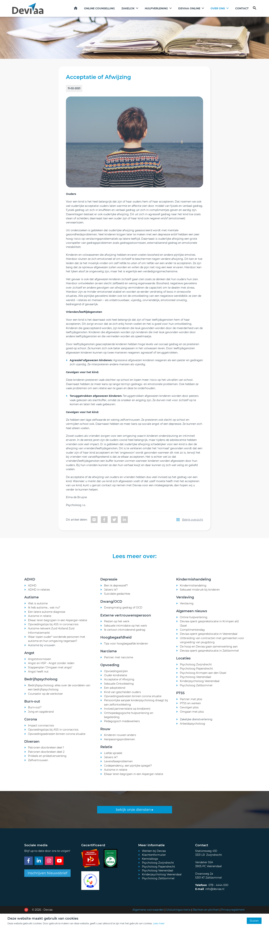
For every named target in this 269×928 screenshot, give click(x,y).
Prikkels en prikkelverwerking (47, 761)
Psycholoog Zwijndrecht (158, 862)
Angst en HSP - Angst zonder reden (51, 668)
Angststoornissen (39, 664)
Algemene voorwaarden (148, 909)
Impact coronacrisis (41, 730)
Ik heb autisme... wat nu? (44, 612)
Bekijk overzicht (192, 519)
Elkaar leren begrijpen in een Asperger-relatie (57, 625)
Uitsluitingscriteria (178, 909)
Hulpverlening (156, 8)
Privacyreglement (233, 909)
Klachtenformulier (154, 855)
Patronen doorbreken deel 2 (46, 757)
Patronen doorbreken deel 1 (46, 752)
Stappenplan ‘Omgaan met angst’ (50, 672)
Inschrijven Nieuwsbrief (47, 873)
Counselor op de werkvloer (45, 698)
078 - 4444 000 (218, 885)
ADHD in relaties (39, 595)
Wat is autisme (38, 608)
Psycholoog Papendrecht (158, 866)
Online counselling (99, 8)
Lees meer (159, 923)
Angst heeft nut (38, 676)
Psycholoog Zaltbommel (158, 878)
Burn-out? (34, 712)
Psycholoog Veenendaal (157, 870)
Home (76, 8)
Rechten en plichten (206, 909)
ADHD (32, 590)
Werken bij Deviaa (154, 851)
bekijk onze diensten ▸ (134, 810)
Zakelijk (127, 8)
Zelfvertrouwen (38, 765)
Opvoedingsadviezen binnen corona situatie (56, 739)
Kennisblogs (150, 858)
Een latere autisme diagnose (46, 617)
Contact (242, 8)
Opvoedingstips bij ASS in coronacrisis (53, 629)
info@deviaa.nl (214, 889)
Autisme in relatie (39, 621)
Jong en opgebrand (41, 717)
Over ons (218, 8)
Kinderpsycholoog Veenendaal (162, 874)
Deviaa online (189, 8)
